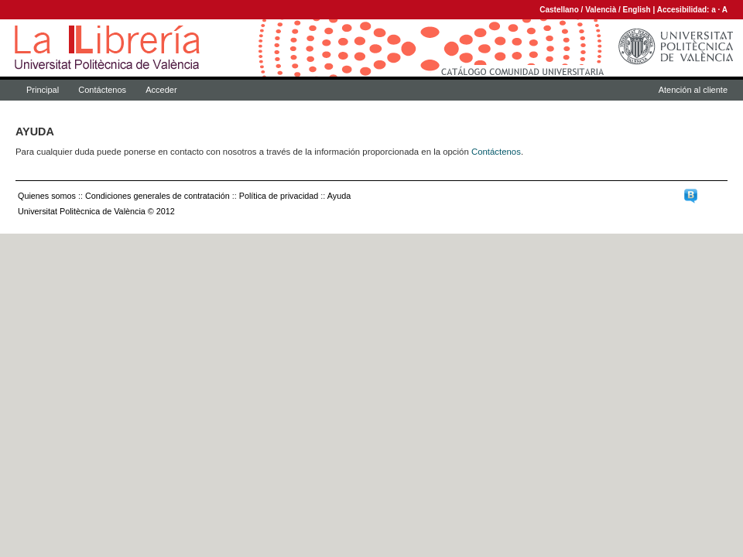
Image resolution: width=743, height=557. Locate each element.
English (637, 9)
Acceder (161, 89)
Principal (42, 89)
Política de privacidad (279, 195)
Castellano (559, 9)
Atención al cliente (693, 89)
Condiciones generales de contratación (157, 195)
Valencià (600, 9)
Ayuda (339, 195)
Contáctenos (102, 89)
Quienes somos (47, 195)
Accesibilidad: (684, 9)
